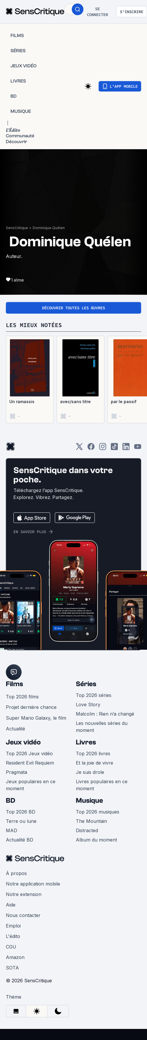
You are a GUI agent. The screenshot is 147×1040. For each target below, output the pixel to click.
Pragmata (16, 772)
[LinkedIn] (126, 448)
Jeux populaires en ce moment (30, 785)
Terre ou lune (21, 821)
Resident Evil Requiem (30, 763)
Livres (86, 742)
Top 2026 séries (93, 695)
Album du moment (96, 840)
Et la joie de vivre (94, 763)
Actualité (15, 729)
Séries (86, 684)
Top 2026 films (22, 697)
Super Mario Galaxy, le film (36, 718)
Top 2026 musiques (97, 812)
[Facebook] (91, 448)
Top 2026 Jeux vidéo (29, 753)
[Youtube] (137, 448)
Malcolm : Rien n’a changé (105, 714)
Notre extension (23, 894)
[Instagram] (102, 448)
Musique (89, 800)
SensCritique (17, 228)
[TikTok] (114, 448)
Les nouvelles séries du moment (101, 726)
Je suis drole (90, 772)
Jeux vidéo (23, 742)
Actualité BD (19, 840)
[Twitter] (79, 448)
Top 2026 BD (20, 812)
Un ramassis (21, 401)
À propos (16, 873)
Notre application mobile (33, 884)
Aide (10, 905)
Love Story (88, 704)
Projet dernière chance (31, 707)
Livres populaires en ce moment (101, 785)
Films (14, 684)
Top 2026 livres (93, 753)
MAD (11, 830)
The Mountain (91, 821)
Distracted (87, 830)
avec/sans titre (75, 401)
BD (10, 800)
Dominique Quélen (49, 228)
